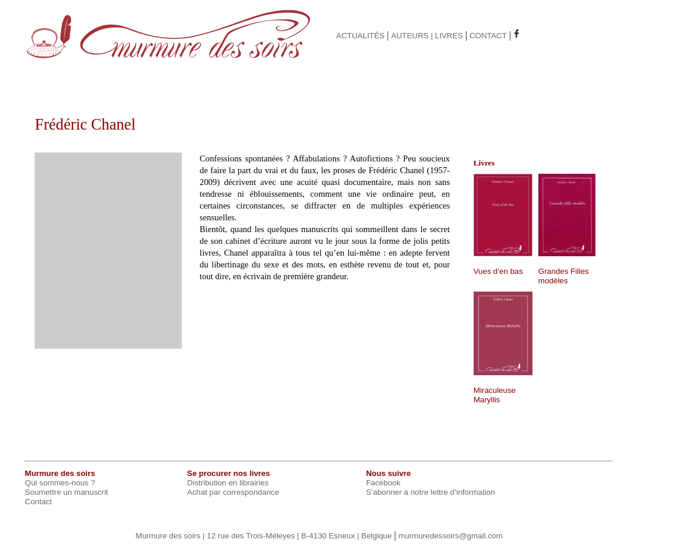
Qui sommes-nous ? (60, 482)
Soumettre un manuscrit (66, 492)
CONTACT (488, 35)
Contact (38, 501)
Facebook (383, 482)
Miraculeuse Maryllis (495, 395)
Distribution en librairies (228, 482)
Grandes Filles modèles (563, 276)
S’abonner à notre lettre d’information (430, 492)
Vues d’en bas (498, 271)
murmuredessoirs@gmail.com (450, 535)
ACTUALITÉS (360, 35)
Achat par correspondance (233, 492)
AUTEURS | (413, 35)
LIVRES (448, 35)
